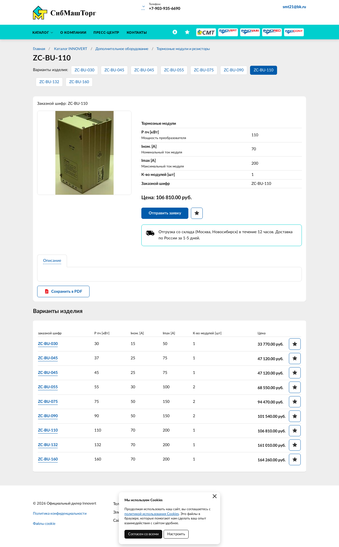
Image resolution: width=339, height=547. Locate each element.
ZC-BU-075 (204, 70)
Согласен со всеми (143, 534)
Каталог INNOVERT (70, 49)
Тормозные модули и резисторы (183, 49)
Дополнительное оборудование (121, 49)
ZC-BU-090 (234, 70)
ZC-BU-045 (114, 70)
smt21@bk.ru (294, 7)
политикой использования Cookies (151, 514)
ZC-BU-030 (84, 70)
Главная (39, 49)
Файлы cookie (44, 524)
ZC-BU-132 (49, 82)
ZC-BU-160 (79, 82)
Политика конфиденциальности (59, 514)
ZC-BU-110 (263, 70)
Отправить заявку (165, 213)
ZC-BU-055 (174, 70)
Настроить (176, 534)
